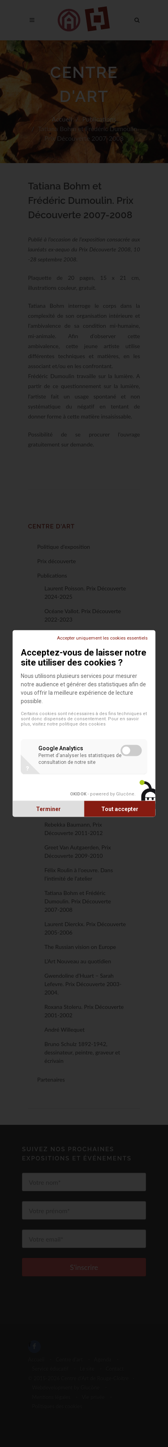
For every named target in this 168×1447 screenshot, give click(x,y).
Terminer (48, 808)
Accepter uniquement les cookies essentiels (102, 638)
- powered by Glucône (102, 793)
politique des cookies (82, 724)
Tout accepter (119, 808)
